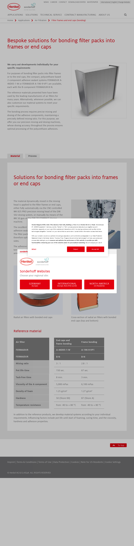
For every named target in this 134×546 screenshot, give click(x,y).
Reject (76, 249)
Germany (35, 284)
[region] (68, 237)
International (67, 284)
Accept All (95, 249)
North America (99, 284)
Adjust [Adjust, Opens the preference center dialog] (34, 249)
